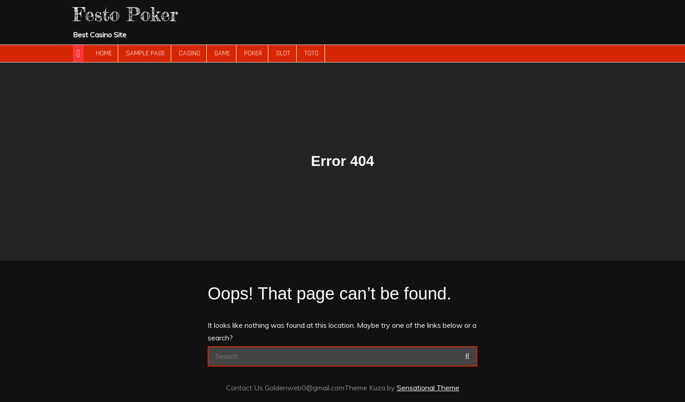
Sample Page (145, 53)
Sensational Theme (428, 387)
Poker (253, 53)
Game (222, 53)
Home (104, 53)
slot (283, 53)
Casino (189, 53)
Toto (311, 53)
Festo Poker (125, 14)
